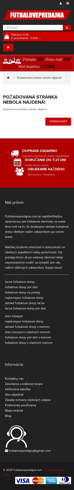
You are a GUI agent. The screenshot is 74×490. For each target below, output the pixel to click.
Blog (8, 416)
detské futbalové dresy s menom (27, 327)
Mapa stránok (14, 411)
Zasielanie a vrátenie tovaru (24, 384)
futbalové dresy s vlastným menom (29, 343)
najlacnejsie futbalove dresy (24, 298)
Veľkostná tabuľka (17, 389)
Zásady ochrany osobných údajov (28, 400)
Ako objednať (14, 395)
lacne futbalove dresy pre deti (25, 308)
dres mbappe (14, 316)
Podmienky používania (20, 405)
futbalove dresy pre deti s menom (28, 337)
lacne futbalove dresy (20, 282)
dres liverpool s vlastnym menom (27, 332)
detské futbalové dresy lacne (25, 303)
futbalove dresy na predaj (22, 292)
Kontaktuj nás (14, 379)
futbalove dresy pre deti (21, 287)
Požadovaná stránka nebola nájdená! (39, 77)
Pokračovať (58, 121)
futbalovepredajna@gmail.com (30, 451)
